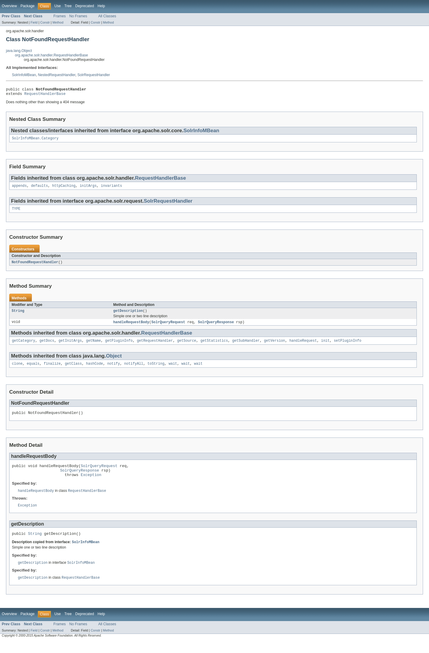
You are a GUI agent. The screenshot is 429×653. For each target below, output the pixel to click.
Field (34, 22)
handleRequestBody (131, 326)
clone (17, 369)
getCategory (23, 346)
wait (173, 369)
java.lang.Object (19, 51)
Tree (68, 6)
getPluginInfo (119, 346)
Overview (9, 6)
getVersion (274, 346)
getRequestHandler (155, 346)
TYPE (16, 212)
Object (114, 361)
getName (93, 346)
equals (33, 369)
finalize (52, 369)
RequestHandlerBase (45, 95)
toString (155, 369)
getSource (186, 346)
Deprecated (84, 6)
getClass (73, 369)
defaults (39, 188)
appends (19, 188)
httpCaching (63, 188)
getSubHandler (245, 346)
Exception (91, 484)
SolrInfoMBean (24, 75)
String (18, 315)
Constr (45, 22)
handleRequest (303, 346)
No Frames (78, 16)
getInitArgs (70, 346)
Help (101, 6)
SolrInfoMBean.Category (35, 140)
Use (57, 6)
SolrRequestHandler (93, 75)
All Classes (107, 16)
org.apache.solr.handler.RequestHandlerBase (51, 55)
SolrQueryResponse (216, 326)
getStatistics (214, 346)
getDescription (128, 315)
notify (113, 369)
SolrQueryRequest (168, 326)
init (325, 346)
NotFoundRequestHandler (35, 266)
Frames (59, 16)
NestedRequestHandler (56, 75)
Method (57, 22)
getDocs (46, 346)
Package (28, 6)
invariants (111, 188)
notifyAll (133, 369)
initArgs (88, 188)
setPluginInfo (347, 346)
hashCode (94, 369)
